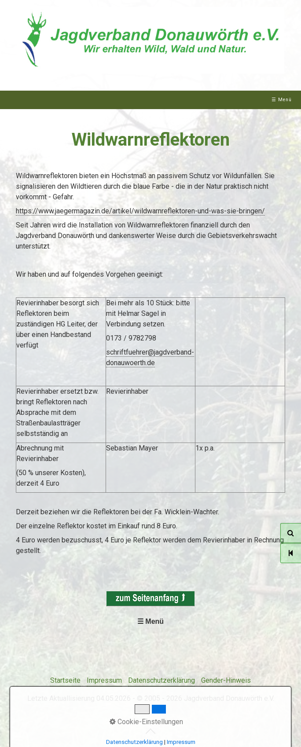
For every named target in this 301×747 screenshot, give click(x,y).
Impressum (104, 680)
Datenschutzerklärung (161, 680)
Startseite (65, 680)
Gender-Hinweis (226, 680)
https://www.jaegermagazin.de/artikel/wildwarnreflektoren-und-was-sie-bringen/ (140, 211)
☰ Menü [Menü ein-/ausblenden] (282, 100)
